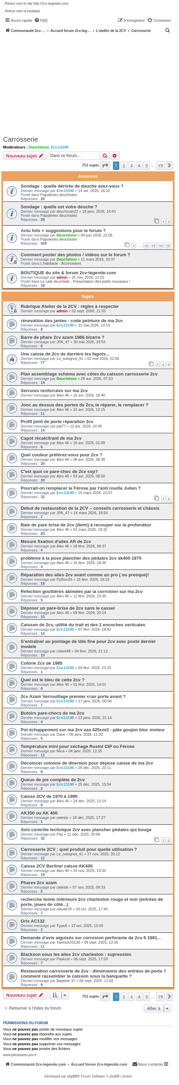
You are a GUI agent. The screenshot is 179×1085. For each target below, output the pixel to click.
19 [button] (160, 165)
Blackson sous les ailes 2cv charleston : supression (76, 954)
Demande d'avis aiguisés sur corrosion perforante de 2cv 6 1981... (91, 937)
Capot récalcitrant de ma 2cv (51, 438)
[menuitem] (41, 20)
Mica (60, 751)
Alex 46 (63, 395)
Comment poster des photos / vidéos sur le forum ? (75, 254)
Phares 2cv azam (39, 882)
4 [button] (139, 165)
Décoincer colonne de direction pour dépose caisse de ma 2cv (87, 763)
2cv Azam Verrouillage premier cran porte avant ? (73, 696)
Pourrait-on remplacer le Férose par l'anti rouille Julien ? (81, 488)
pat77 (61, 426)
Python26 (64, 579)
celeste (62, 818)
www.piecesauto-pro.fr (20, 1055)
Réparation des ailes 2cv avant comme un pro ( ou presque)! (85, 574)
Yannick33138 (68, 942)
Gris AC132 (33, 921)
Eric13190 (59, 147)
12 (146, 245)
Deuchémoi (39, 147)
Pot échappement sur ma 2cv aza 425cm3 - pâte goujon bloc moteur (93, 729)
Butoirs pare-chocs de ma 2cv (52, 713)
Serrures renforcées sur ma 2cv (54, 390)
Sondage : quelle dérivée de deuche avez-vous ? (72, 186)
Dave (61, 734)
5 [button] (146, 165)
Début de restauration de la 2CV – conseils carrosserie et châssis (90, 508)
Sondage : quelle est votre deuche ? (59, 206)
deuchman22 (67, 211)
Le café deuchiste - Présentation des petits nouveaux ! (85, 281)
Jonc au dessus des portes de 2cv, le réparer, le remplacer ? (84, 404)
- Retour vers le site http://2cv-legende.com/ (35, 3)
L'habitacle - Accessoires (60, 263)
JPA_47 (63, 342)
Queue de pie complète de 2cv (53, 779)
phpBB (72, 1076)
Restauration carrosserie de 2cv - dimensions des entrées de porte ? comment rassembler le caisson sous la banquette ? (93, 973)
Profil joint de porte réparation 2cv (57, 421)
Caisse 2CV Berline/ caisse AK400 (57, 866)
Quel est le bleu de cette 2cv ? (52, 679)
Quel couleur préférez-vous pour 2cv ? (61, 454)
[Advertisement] (91, 84)
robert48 (64, 651)
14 (160, 245)
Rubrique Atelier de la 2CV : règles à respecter (70, 306)
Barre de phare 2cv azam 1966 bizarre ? (62, 337)
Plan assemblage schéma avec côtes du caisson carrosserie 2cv (89, 374)
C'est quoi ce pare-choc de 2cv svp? (59, 471)
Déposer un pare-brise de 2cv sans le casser (68, 608)
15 (168, 245)
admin (62, 277)
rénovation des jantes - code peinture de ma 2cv (72, 320)
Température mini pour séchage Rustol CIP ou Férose (78, 746)
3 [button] (131, 165)
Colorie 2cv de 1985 (41, 663)
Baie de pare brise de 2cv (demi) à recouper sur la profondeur (86, 524)
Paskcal (63, 959)
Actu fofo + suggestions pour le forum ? (63, 230)
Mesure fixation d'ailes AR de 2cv (56, 541)
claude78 (64, 909)
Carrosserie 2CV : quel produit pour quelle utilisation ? (79, 849)
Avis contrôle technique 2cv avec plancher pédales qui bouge (86, 829)
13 (153, 245)
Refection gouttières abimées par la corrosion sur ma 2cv (82, 591)
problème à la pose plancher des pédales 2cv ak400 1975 (81, 558)
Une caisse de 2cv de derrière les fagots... (65, 353)
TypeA (62, 926)
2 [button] (124, 165)
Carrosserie (20, 139)
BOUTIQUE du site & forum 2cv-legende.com (68, 272)
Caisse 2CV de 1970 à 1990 (49, 796)
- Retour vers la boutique (21, 11)
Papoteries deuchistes (58, 195)
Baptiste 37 (66, 981)
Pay (60, 834)
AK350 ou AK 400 (39, 813)
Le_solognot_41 (70, 358)
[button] (105, 165)
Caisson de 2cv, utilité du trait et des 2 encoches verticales (83, 624)
